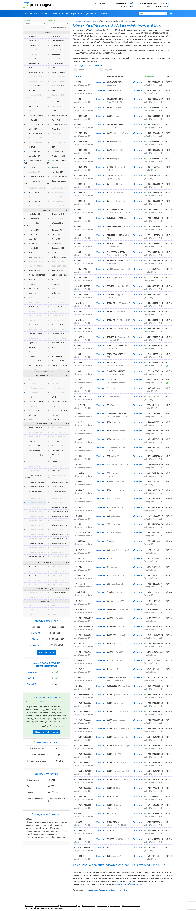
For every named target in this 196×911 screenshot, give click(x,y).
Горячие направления (57, 27)
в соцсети (103, 890)
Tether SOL (33, 293)
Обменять (100, 82)
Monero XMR (33, 59)
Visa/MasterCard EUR (36, 482)
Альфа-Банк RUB (35, 156)
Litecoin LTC (33, 50)
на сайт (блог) (123, 890)
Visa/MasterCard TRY (36, 525)
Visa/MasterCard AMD (37, 512)
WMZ (30, 111)
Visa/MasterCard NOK (37, 548)
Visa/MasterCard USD (36, 176)
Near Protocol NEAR (36, 365)
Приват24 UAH (34, 466)
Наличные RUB (34, 197)
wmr (30, 605)
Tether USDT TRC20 (36, 77)
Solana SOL (33, 102)
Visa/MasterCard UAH (37, 188)
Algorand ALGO (34, 343)
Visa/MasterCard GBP (36, 498)
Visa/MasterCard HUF (36, 520)
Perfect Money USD (36, 388)
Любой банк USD (35, 133)
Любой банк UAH (35, 142)
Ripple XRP (33, 54)
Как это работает (74, 14)
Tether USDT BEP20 (36, 81)
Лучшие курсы (31, 14)
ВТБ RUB (32, 167)
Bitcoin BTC (33, 36)
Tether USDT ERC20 (36, 72)
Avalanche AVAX (35, 361)
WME (30, 379)
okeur (31, 614)
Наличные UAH (34, 206)
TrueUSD (32, 311)
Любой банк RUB (35, 138)
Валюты (45, 14)
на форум (112, 890)
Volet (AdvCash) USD (36, 124)
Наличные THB (34, 585)
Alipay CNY (33, 129)
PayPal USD (33, 120)
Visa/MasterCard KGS (36, 543)
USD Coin (32, 297)
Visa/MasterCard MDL (37, 516)
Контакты (104, 14)
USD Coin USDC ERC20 (37, 275)
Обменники (57, 14)
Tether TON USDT (35, 86)
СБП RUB (32, 147)
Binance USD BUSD (35, 338)
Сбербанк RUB (34, 151)
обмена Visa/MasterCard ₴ (130, 884)
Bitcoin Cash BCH (35, 41)
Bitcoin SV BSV (34, 218)
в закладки (94, 890)
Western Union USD (36, 593)
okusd (31, 610)
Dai (30, 352)
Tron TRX (32, 90)
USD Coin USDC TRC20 (37, 302)
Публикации (90, 14)
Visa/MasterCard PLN (36, 534)
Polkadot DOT (34, 356)
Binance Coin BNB (35, 316)
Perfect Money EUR (36, 392)
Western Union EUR (36, 597)
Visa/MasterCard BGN (37, 552)
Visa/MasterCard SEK (36, 529)
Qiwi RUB (32, 383)
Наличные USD (34, 192)
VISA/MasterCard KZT (37, 507)
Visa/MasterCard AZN (36, 557)
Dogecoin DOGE (34, 63)
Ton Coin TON (33, 106)
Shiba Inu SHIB (34, 320)
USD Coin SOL (34, 307)
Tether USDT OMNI (35, 329)
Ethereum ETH (34, 45)
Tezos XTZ (32, 347)
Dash (30, 68)
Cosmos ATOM (34, 325)
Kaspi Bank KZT (34, 172)
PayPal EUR (33, 419)
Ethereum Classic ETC (36, 334)
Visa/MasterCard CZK (36, 539)
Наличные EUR (34, 201)
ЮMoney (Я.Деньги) (36, 115)
